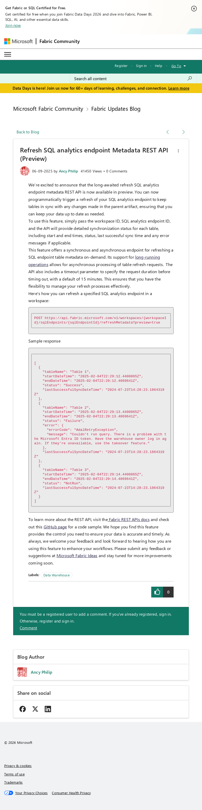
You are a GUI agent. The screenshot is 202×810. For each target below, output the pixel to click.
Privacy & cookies (18, 765)
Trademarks (13, 782)
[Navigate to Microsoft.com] (18, 41)
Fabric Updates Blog (115, 108)
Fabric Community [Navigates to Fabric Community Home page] (59, 41)
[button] (178, 151)
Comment (28, 627)
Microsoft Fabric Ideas (77, 555)
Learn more (178, 88)
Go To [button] (176, 66)
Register (121, 65)
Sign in (141, 65)
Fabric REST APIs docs (129, 519)
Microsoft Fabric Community (48, 108)
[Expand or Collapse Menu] (7, 54)
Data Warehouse (56, 575)
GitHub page (55, 526)
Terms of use (14, 774)
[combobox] (133, 79)
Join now (13, 25)
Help (158, 65)
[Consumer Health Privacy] (71, 793)
